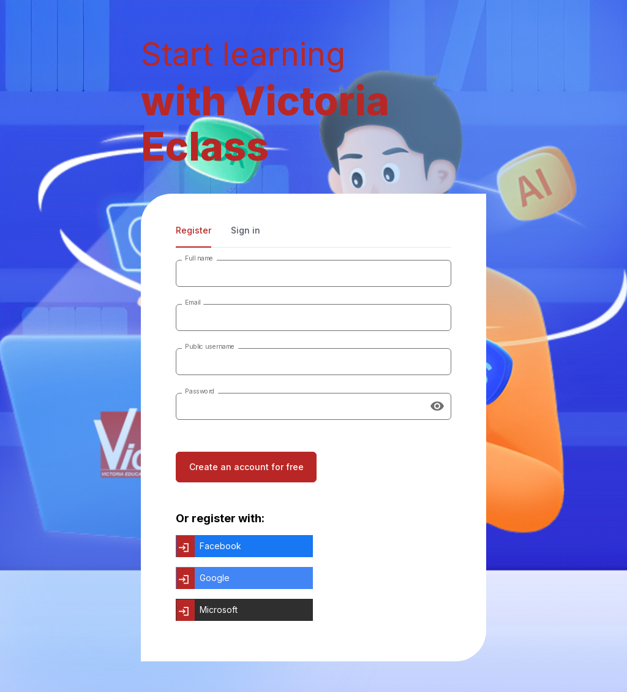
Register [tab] (193, 230)
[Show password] (437, 406)
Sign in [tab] (245, 230)
